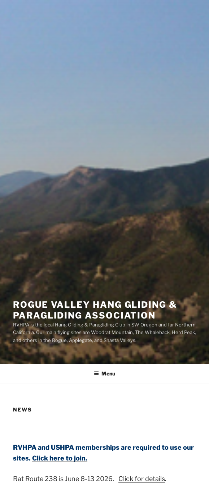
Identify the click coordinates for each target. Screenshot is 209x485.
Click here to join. (59, 458)
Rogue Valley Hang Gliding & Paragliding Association (95, 310)
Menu (104, 373)
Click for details (141, 478)
